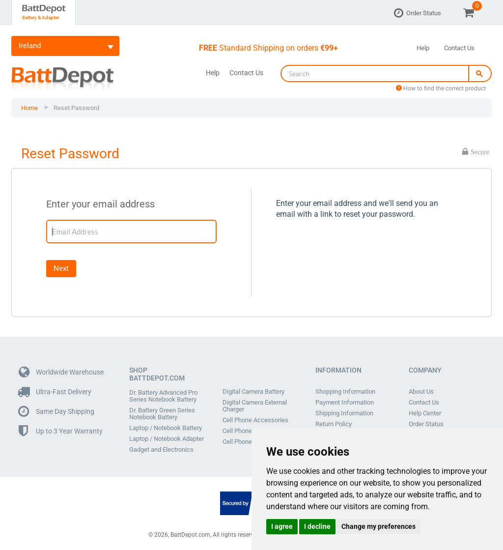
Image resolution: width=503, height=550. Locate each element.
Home (29, 108)
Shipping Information (344, 413)
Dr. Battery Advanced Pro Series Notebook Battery (163, 396)
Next (61, 268)
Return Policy (333, 424)
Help (423, 48)
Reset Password (76, 108)
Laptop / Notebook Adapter (166, 438)
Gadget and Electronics (161, 449)
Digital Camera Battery (253, 391)
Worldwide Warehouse (61, 372)
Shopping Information (345, 391)
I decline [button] (317, 526)
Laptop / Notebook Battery (165, 428)
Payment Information (344, 402)
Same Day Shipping (56, 411)
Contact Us (459, 48)
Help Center (425, 413)
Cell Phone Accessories (255, 420)
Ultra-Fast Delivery (55, 392)
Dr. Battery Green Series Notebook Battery (162, 414)
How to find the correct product (441, 88)
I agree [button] (282, 526)
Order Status (423, 13)
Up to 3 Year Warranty (61, 431)
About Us (421, 391)
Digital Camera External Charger (255, 406)
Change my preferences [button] (378, 526)
